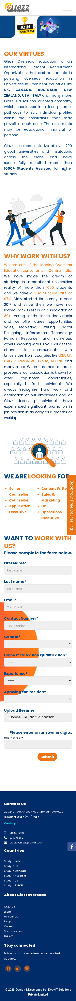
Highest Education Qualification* (38, 660)
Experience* (38, 678)
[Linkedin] (17, 968)
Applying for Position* (38, 696)
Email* (38, 604)
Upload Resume (38, 715)
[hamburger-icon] (67, 8)
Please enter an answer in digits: (41, 732)
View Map (10, 823)
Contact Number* (38, 623)
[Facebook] (8, 968)
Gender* (38, 641)
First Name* (38, 568)
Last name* (38, 586)
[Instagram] (27, 968)
